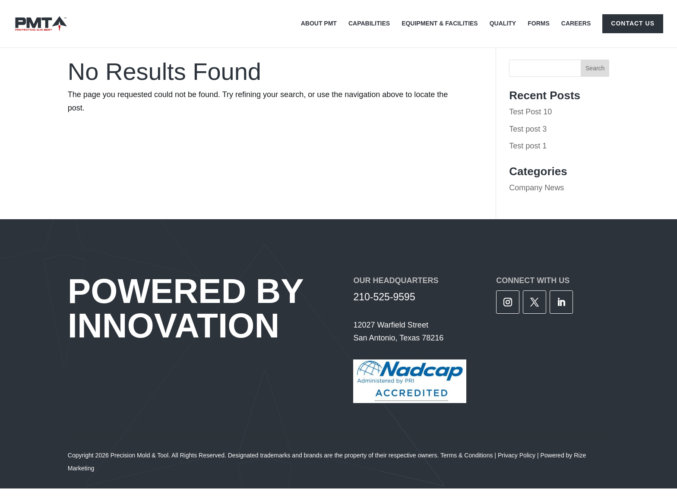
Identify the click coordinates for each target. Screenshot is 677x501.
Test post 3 (528, 141)
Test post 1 (528, 158)
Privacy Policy (516, 467)
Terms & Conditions (466, 467)
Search (594, 80)
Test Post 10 (530, 124)
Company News (536, 200)
